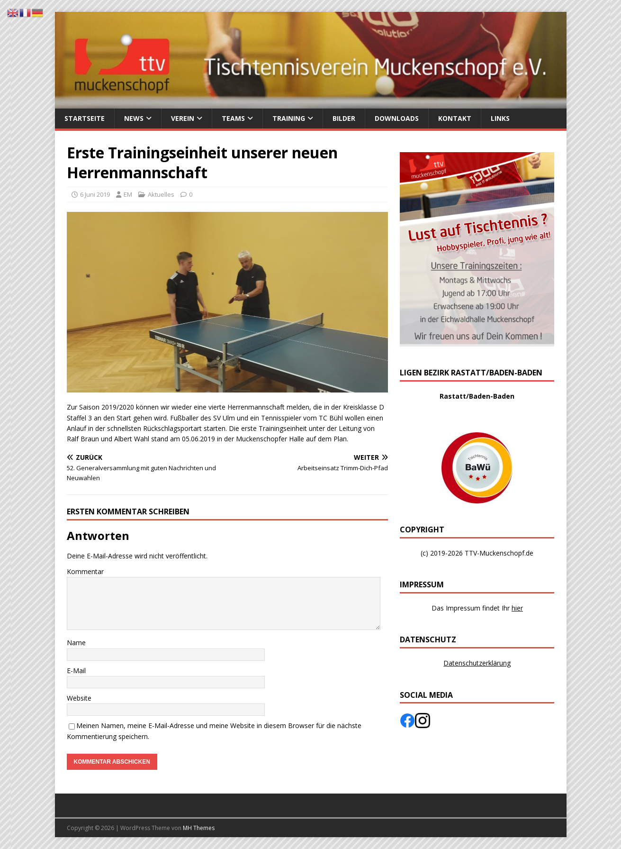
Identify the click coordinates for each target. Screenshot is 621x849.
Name (76, 642)
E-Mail (76, 670)
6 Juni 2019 (95, 194)
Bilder (344, 118)
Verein (182, 118)
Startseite (84, 118)
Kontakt (454, 118)
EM (128, 194)
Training (288, 118)
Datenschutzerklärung (477, 662)
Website (79, 698)
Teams (233, 118)
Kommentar (85, 571)
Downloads (397, 118)
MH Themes (199, 828)
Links (500, 118)
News (134, 118)
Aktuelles (161, 194)
